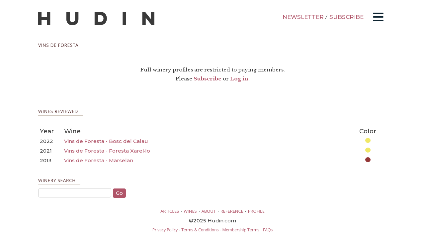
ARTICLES (169, 211)
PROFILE (256, 211)
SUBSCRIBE (346, 17)
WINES (190, 211)
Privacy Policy (165, 230)
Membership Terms (240, 230)
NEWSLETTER (303, 17)
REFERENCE (231, 211)
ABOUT (209, 211)
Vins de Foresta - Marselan (98, 160)
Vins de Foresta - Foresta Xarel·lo (107, 151)
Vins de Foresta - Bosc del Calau (106, 141)
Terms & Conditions (199, 230)
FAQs (268, 230)
